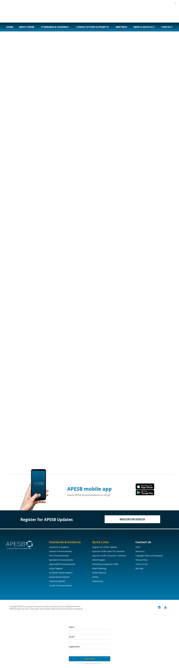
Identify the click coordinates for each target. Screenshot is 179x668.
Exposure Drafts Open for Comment (108, 551)
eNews (95, 577)
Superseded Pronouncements (62, 564)
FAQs (137, 547)
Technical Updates (57, 581)
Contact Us (143, 542)
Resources (140, 551)
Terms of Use (141, 564)
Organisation (74, 646)
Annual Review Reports (59, 577)
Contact (166, 26)
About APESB (26, 26)
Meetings (121, 26)
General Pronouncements (60, 551)
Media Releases (99, 572)
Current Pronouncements (60, 585)
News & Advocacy (144, 26)
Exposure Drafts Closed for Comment (109, 555)
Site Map (139, 568)
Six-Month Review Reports (61, 572)
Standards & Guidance (54, 26)
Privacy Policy (141, 560)
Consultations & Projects (92, 26)
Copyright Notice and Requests (149, 555)
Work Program (98, 560)
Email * (72, 637)
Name (71, 627)
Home (9, 26)
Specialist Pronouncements (61, 560)
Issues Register (56, 568)
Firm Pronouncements (59, 555)
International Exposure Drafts (105, 564)
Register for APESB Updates (104, 547)
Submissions (97, 581)
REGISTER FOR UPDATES (132, 519)
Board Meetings (99, 568)
